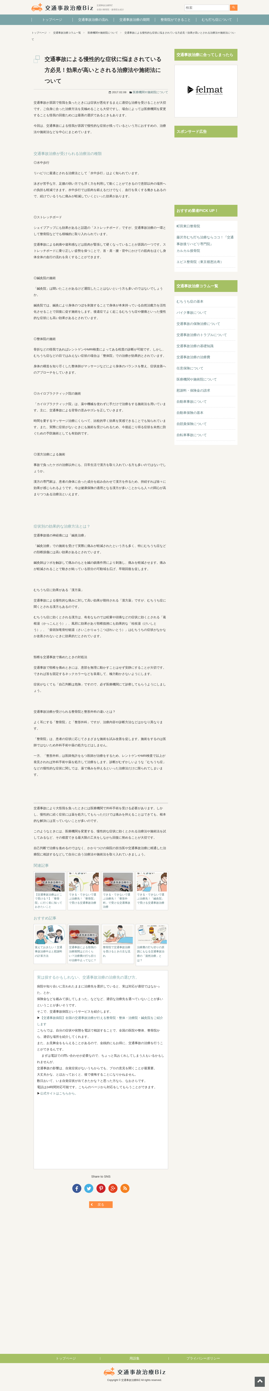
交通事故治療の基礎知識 (195, 346)
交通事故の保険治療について (198, 324)
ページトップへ (260, 1382)
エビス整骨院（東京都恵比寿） (200, 262)
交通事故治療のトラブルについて (202, 335)
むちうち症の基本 (190, 301)
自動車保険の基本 (190, 412)
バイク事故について (192, 312)
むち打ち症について (217, 19)
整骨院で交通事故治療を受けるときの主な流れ (116, 952)
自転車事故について (192, 435)
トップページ (52, 19)
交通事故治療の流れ (93, 19)
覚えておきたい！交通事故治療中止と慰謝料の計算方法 (48, 952)
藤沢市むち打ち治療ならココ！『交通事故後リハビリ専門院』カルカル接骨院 (205, 243)
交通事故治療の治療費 (193, 357)
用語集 (134, 1358)
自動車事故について (192, 401)
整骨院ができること (176, 19)
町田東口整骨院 (188, 226)
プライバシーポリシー (203, 1358)
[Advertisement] (101, 1136)
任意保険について (190, 368)
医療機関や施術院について (103, 32)
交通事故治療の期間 (134, 19)
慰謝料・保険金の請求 (193, 390)
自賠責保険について (192, 424)
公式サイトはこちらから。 (59, 1093)
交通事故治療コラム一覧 (67, 32)
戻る (101, 1204)
